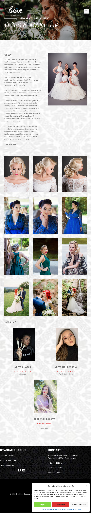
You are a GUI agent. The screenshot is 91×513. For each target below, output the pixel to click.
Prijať (42, 505)
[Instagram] (23, 470)
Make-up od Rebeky (44, 423)
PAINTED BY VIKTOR (22, 372)
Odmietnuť (61, 505)
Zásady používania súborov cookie (51, 509)
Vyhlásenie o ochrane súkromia (71, 509)
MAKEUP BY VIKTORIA (66, 372)
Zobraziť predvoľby (78, 505)
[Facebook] (19, 470)
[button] (86, 486)
